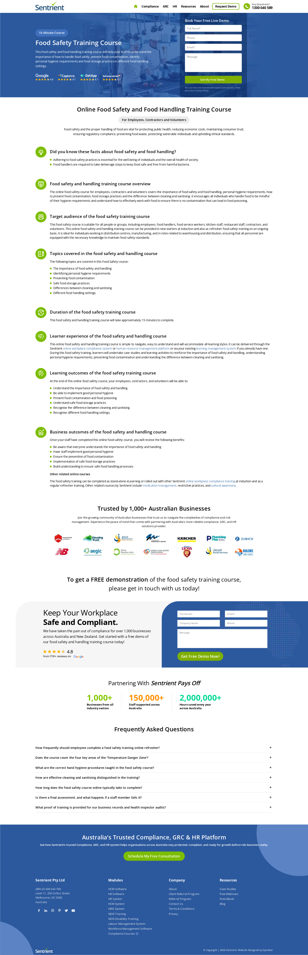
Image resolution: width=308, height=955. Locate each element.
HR (175, 6)
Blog (222, 904)
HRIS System (116, 909)
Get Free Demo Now (199, 656)
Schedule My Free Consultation (154, 856)
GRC (166, 6)
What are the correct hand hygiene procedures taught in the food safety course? (154, 767)
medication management (159, 485)
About (204, 6)
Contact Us (176, 904)
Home (135, 6)
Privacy (173, 914)
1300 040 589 (262, 6)
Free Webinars (229, 894)
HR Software (116, 894)
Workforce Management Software (130, 929)
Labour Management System (126, 924)
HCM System (116, 904)
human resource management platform (143, 348)
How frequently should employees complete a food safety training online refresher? (154, 747)
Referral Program (180, 899)
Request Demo (225, 6)
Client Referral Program (184, 894)
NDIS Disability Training (123, 919)
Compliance (150, 6)
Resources (188, 6)
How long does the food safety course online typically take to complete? (154, 787)
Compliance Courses (121, 934)
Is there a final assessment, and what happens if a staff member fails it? (154, 797)
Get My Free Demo (212, 80)
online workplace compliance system (87, 348)
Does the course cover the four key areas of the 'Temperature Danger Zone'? (154, 757)
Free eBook (227, 899)
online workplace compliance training (210, 481)
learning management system (216, 348)
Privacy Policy (202, 90)
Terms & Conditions (181, 909)
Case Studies (228, 889)
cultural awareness (223, 485)
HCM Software (117, 889)
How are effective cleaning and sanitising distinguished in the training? (154, 777)
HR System (115, 899)
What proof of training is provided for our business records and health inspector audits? (154, 807)
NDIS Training (117, 914)
